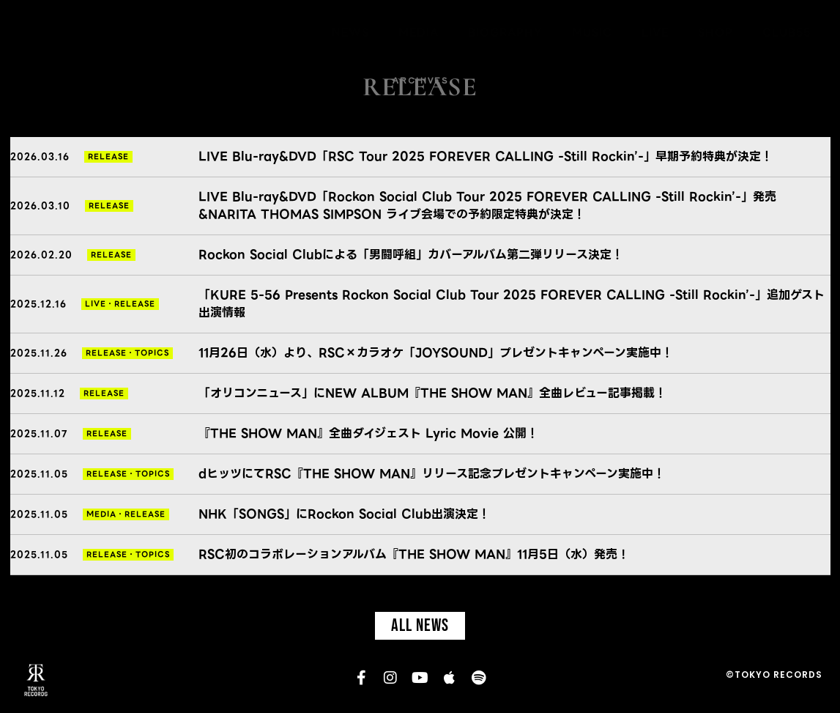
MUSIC (592, 32)
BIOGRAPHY (505, 32)
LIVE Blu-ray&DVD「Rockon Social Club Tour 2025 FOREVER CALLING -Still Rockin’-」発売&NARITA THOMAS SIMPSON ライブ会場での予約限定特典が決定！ (487, 205)
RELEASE (108, 156)
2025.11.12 (37, 393)
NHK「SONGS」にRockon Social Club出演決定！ (344, 514)
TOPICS (152, 353)
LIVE (655, 32)
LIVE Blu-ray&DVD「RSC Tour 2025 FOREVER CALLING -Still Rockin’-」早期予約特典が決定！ (485, 156)
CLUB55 (786, 32)
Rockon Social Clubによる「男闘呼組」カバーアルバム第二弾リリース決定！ (410, 254)
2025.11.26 (38, 353)
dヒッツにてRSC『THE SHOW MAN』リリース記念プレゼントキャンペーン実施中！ (431, 474)
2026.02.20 (41, 255)
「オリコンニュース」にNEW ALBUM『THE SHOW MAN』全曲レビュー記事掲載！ (432, 393)
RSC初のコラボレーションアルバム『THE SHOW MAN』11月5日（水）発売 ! (411, 554)
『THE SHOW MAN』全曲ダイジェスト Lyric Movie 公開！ (368, 433)
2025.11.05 (39, 474)
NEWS (350, 32)
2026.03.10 (40, 206)
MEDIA (418, 32)
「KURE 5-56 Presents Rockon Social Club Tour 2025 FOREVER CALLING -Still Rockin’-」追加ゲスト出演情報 (511, 304)
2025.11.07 (39, 433)
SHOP (715, 32)
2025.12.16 (38, 304)
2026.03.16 (40, 156)
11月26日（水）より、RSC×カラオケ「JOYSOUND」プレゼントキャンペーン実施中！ (435, 353)
